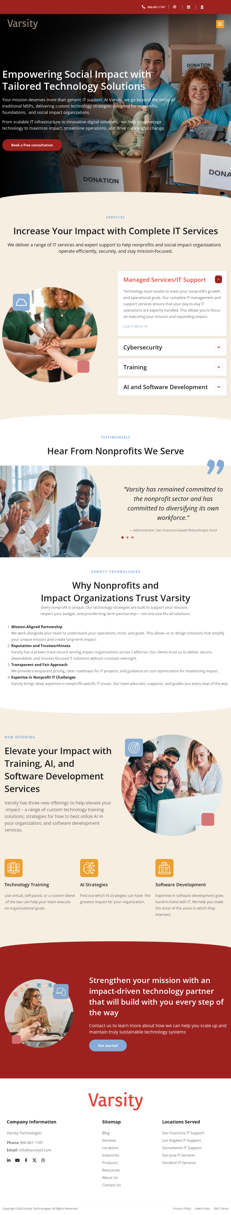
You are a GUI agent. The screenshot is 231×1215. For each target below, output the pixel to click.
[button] (172, 279)
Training (135, 367)
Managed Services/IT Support (164, 280)
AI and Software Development (165, 387)
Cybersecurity (142, 347)
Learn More (135, 326)
